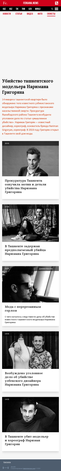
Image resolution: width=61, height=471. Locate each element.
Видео (30, 14)
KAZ (4, 8)
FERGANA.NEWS (30, 3)
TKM (23, 8)
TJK (17, 8)
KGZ (10, 8)
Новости (7, 14)
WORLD (37, 8)
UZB (30, 8)
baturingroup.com (29, 468)
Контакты (7, 462)
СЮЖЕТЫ (51, 14)
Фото (40, 14)
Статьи (19, 14)
